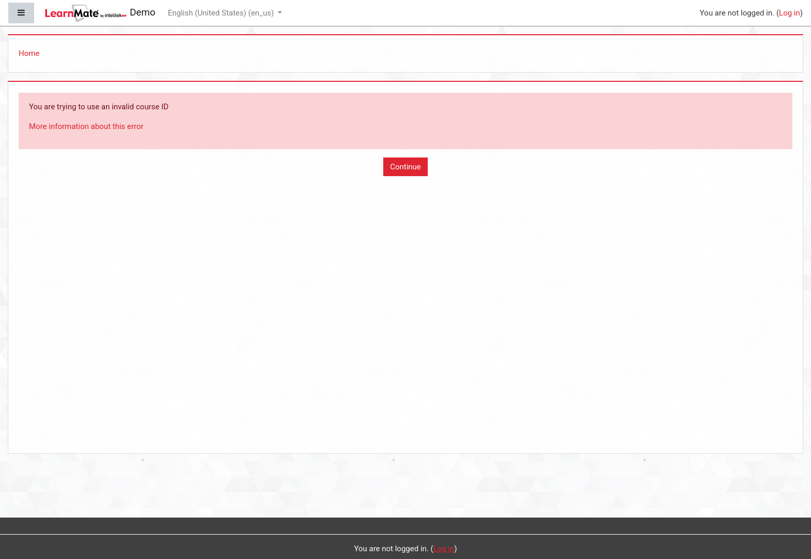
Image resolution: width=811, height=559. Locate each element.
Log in (789, 13)
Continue (405, 166)
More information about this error (86, 126)
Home (29, 53)
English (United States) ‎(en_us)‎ (222, 13)
